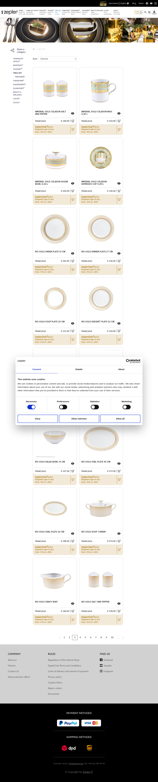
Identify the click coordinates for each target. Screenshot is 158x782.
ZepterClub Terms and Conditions (64, 666)
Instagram (108, 671)
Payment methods (79, 713)
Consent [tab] (36, 369)
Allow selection (79, 418)
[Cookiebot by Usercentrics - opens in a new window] (128, 361)
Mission (12, 666)
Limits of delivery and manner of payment (68, 671)
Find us (105, 654)
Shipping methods (79, 737)
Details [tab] (79, 369)
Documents (53, 694)
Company (14, 654)
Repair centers (55, 688)
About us (12, 660)
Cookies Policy (55, 683)
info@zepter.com (76, 764)
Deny (37, 418)
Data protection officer (19, 677)
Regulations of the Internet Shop (63, 660)
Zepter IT (88, 772)
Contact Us (13, 671)
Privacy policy (55, 677)
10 (112, 637)
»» (128, 637)
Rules (51, 654)
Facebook (108, 660)
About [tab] (121, 369)
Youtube (108, 666)
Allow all (120, 418)
